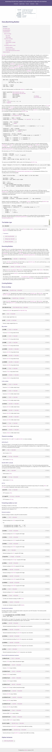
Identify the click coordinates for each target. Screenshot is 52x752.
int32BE (4, 336)
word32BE (4, 355)
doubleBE (4, 375)
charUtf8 (28, 119)
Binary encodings (7, 33)
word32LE (4, 410)
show (10, 146)
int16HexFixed (6, 665)
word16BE (4, 349)
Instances (16, 3)
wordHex (4, 649)
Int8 (8, 314)
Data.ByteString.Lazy (18, 92)
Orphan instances (6, 52)
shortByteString (6, 307)
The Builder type (6, 28)
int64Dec (4, 543)
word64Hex (4, 642)
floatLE (4, 423)
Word (10, 589)
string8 (4, 477)
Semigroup (7, 239)
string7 (4, 456)
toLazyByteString (16, 115)
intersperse (37, 97)
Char (19, 65)
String (48, 105)
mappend (23, 89)
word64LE (4, 416)
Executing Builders (6, 30)
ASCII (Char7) (8, 40)
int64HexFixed (6, 678)
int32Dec (4, 537)
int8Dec (4, 517)
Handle (12, 266)
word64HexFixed (6, 703)
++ (18, 201)
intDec (19, 131)
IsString (7, 236)
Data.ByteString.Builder (19, 93)
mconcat (15, 119)
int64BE (4, 342)
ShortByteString (17, 307)
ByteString (17, 66)
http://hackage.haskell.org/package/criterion (24, 171)
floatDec (4, 595)
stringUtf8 (5, 146)
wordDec (4, 589)
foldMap (36, 96)
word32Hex (4, 636)
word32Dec (4, 576)
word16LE (4, 403)
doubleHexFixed (6, 716)
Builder (4, 55)
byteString (5, 290)
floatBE (4, 368)
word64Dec (4, 582)
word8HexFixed (6, 684)
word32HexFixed (6, 697)
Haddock (25, 750)
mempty (15, 123)
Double (11, 375)
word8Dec (4, 563)
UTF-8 (7, 44)
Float (10, 368)
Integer (12, 556)
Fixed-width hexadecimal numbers (13, 50)
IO (23, 266)
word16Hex (4, 629)
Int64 (10, 342)
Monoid (9, 101)
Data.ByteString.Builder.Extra (21, 216)
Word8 (8, 320)
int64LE (4, 397)
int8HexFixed (5, 658)
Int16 (10, 329)
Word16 (11, 349)
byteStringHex (6, 723)
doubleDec (4, 602)
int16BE (4, 329)
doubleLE (4, 429)
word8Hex (4, 623)
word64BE (4, 362)
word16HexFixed (6, 691)
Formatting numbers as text (10, 45)
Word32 (11, 355)
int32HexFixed (6, 671)
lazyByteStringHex (7, 729)
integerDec (5, 556)
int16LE (4, 384)
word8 (3, 320)
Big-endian (8, 35)
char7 (3, 450)
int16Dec (4, 530)
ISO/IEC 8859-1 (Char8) (10, 42)
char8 (3, 470)
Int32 (10, 336)
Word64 (11, 362)
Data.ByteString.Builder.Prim (7, 149)
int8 (3, 314)
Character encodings (8, 38)
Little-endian (8, 37)
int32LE (4, 390)
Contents (32, 3)
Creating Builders (6, 31)
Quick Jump (22, 3)
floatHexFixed (6, 710)
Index (37, 3)
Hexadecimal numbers (10, 49)
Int (22, 65)
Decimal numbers (9, 47)
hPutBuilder (5, 266)
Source (27, 3)
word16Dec (4, 569)
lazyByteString (6, 298)
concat (28, 201)
